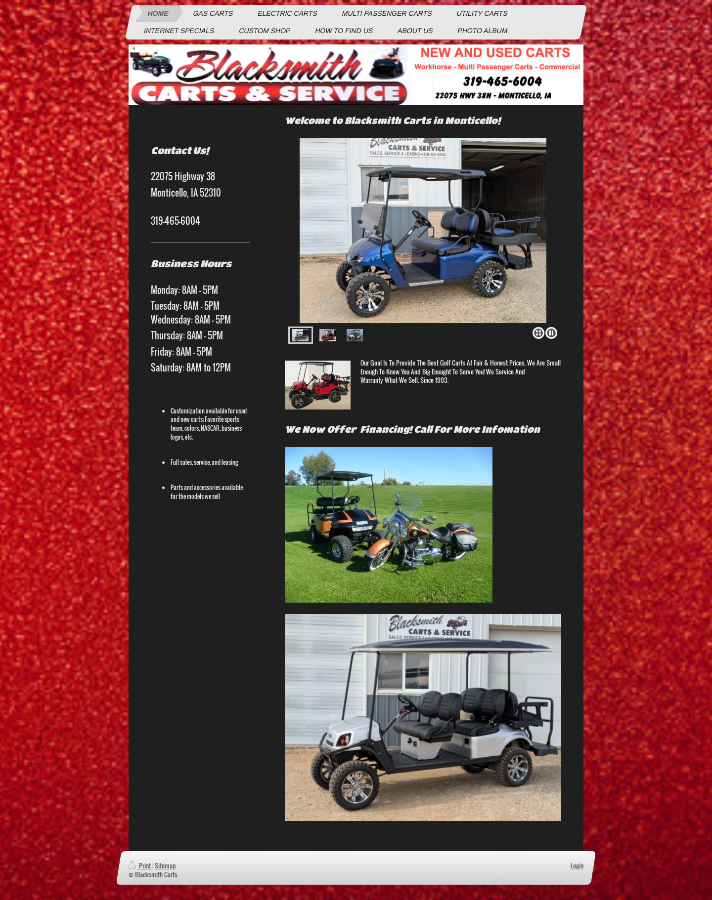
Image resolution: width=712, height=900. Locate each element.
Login (577, 865)
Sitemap (165, 865)
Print (140, 865)
